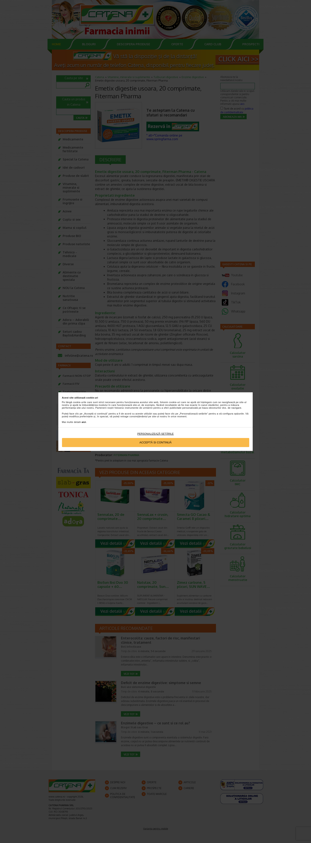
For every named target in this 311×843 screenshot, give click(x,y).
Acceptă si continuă (156, 442)
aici (84, 422)
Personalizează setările (155, 433)
